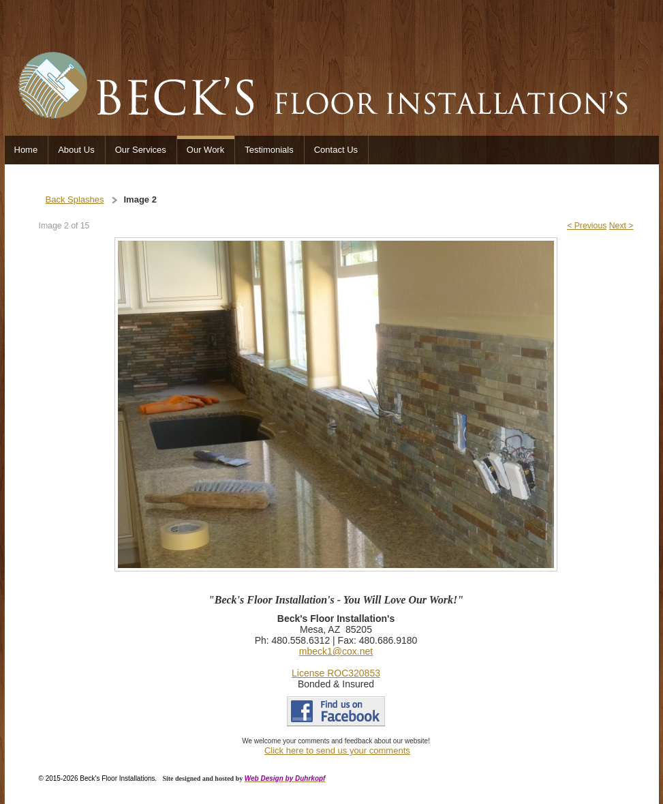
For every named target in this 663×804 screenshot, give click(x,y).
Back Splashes (75, 199)
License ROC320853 (336, 673)
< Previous (586, 225)
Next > (621, 225)
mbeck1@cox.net (336, 651)
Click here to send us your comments (337, 750)
